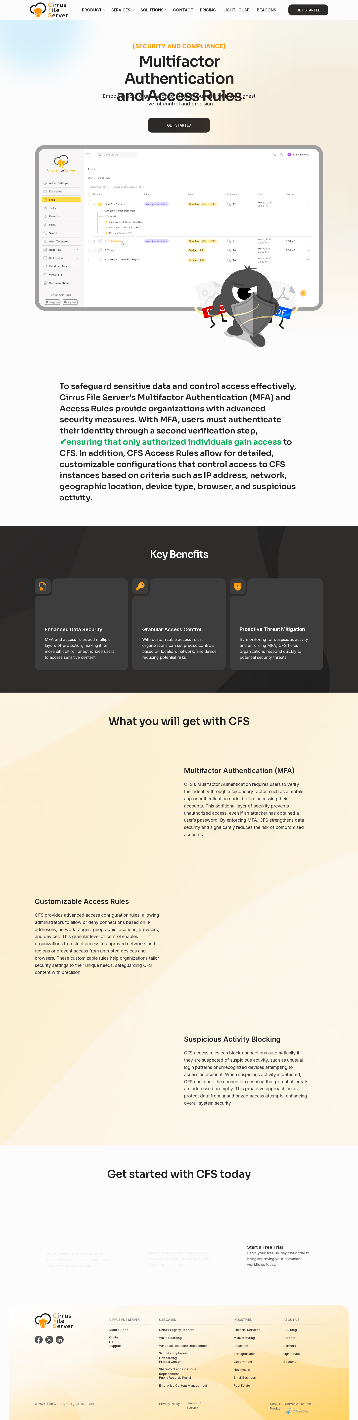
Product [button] (92, 9)
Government (243, 1362)
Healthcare (242, 1370)
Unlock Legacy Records (176, 1330)
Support (115, 1346)
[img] (49, 9)
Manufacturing (244, 1338)
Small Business (245, 1377)
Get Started (308, 10)
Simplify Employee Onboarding (173, 1355)
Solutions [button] (152, 9)
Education (241, 1346)
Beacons (266, 9)
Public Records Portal (175, 1377)
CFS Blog (290, 1330)
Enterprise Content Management (183, 1385)
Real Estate (242, 1385)
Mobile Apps (118, 1330)
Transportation (245, 1354)
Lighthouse (236, 9)
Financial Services (247, 1330)
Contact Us (115, 1339)
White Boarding (170, 1338)
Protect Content (170, 1362)
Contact (183, 9)
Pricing (208, 9)
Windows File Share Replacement (184, 1346)
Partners (289, 1346)
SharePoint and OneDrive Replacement (177, 1371)
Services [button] (120, 9)
